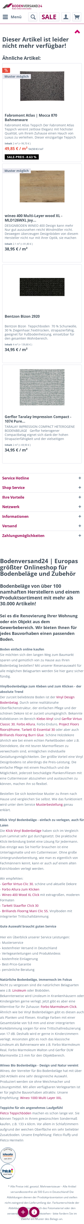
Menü (12, 16)
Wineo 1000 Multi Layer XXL (40, 1098)
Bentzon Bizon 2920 (22, 316)
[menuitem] (12, 16)
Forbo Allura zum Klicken (20, 889)
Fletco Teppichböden (15, 1113)
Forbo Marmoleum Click (58, 1006)
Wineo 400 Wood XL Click (20, 895)
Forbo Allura (26, 724)
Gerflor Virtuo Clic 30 (17, 884)
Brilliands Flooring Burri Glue (22, 735)
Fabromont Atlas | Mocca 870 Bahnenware (31, 117)
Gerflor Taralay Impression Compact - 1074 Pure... (38, 418)
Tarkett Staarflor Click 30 (20, 905)
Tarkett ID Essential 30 (38, 729)
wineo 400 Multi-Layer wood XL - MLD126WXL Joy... (33, 217)
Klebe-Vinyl (45, 719)
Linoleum (19, 990)
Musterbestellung (49, 804)
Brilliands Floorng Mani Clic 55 (25, 911)
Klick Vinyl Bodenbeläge (23, 830)
